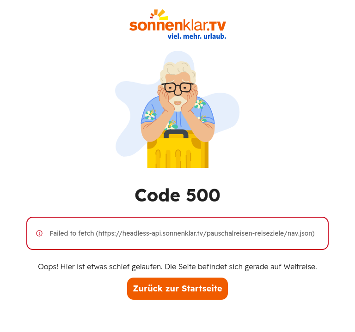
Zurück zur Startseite (177, 288)
